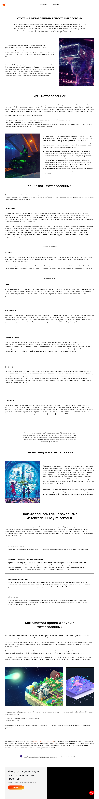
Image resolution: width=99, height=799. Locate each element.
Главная (6, 10)
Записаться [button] (15, 787)
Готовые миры (56, 4)
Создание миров (43, 4)
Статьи (12, 10)
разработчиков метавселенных (43, 741)
